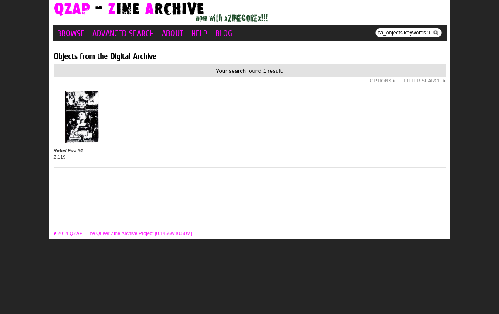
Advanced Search (123, 33)
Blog (223, 33)
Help (199, 33)
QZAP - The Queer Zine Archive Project (112, 233)
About (172, 33)
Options (383, 80)
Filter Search (424, 80)
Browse (71, 33)
